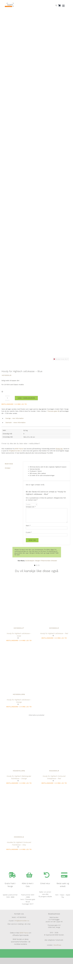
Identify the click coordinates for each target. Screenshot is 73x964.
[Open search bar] (56, 5)
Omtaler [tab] (7, 468)
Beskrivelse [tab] (9, 464)
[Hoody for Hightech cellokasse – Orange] (19, 649)
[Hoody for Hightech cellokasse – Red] (54, 583)
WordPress (57, 945)
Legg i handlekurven (26, 398)
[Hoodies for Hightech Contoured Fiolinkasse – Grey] (19, 792)
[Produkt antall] (7, 398)
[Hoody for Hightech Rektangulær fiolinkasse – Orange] (19, 725)
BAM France (19, 449)
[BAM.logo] (9, 3)
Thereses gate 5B (53, 411)
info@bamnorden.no (15, 451)
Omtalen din (31, 507)
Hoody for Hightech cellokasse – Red (54, 633)
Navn (28, 525)
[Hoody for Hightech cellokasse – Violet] (19, 583)
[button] (36, 418)
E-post (29, 532)
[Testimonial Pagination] (34, 565)
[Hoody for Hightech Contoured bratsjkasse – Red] (54, 725)
